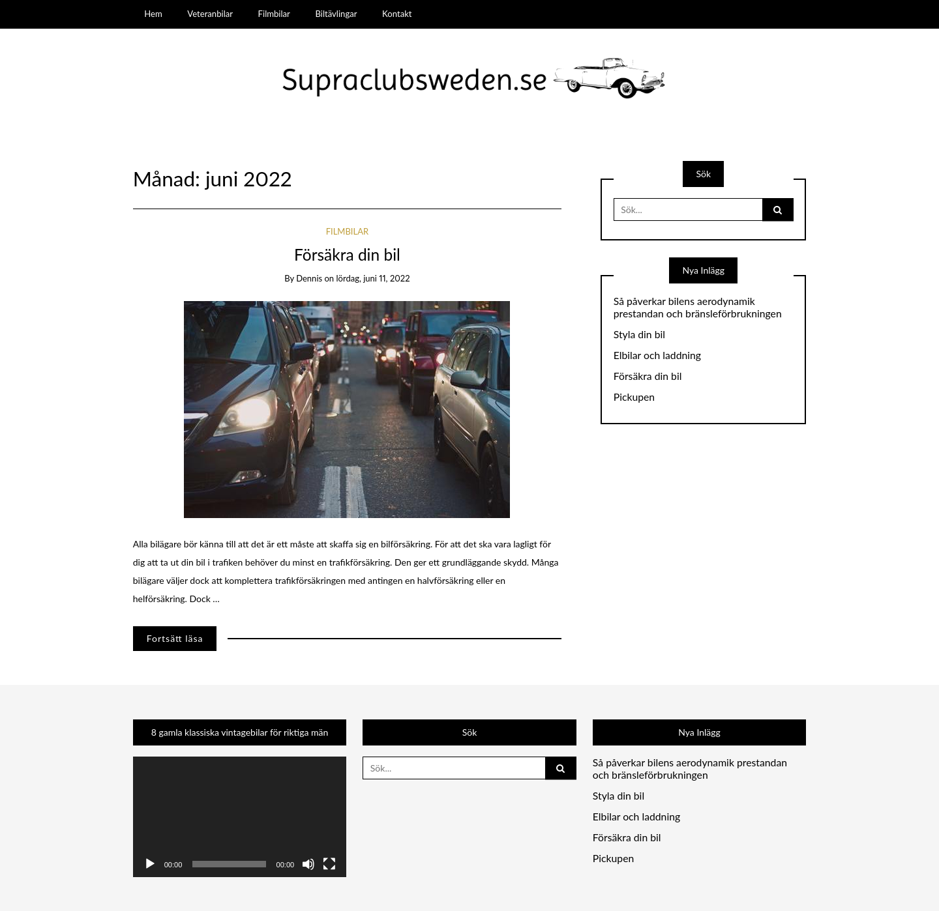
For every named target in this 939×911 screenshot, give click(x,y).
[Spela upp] (149, 864)
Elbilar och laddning (657, 355)
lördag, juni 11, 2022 (373, 278)
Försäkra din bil (347, 254)
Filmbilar (274, 13)
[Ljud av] (308, 864)
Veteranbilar (210, 13)
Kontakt (396, 13)
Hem (153, 13)
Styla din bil (639, 334)
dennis (309, 278)
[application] (239, 816)
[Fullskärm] (329, 864)
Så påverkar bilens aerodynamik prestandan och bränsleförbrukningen (698, 307)
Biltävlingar (336, 13)
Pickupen (634, 397)
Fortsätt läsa (175, 638)
